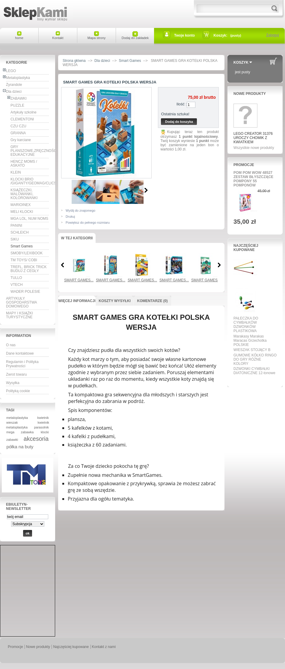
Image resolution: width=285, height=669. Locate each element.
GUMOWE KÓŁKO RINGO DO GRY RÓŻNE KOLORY (255, 359)
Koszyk (240, 62)
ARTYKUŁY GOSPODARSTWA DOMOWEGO (21, 302)
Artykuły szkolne (23, 112)
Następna (219, 265)
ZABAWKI (18, 98)
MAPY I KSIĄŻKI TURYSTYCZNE (19, 315)
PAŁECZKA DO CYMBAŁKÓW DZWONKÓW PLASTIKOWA (245, 324)
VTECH (16, 285)
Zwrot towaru (16, 374)
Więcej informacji (76, 301)
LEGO (11, 71)
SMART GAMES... (79, 280)
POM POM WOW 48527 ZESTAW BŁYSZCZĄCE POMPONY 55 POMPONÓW (253, 179)
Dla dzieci (14, 91)
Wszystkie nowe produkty (253, 148)
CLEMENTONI (22, 119)
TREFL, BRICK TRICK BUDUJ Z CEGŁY (28, 269)
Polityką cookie (18, 391)
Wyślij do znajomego (80, 210)
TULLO (16, 278)
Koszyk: (220, 35)
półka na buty (20, 446)
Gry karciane (20, 140)
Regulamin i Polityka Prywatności (22, 364)
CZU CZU (18, 126)
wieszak (12, 422)
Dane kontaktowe (20, 353)
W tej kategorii (77, 238)
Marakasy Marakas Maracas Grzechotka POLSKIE (250, 340)
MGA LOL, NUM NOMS (29, 218)
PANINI (16, 225)
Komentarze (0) (152, 301)
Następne (146, 190)
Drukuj (70, 216)
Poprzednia (62, 265)
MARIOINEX (20, 205)
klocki (45, 432)
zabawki (12, 439)
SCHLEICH (19, 232)
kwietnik (43, 417)
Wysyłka (12, 383)
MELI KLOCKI (21, 212)
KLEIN (15, 172)
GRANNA (18, 133)
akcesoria (36, 438)
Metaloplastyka (18, 78)
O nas (11, 345)
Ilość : (182, 104)
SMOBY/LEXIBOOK (26, 253)
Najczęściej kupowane (245, 248)
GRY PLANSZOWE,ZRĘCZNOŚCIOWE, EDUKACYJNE (29, 151)
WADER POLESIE (25, 291)
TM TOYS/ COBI (23, 260)
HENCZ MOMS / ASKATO (23, 163)
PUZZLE (17, 105)
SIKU (14, 239)
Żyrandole (14, 85)
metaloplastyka (17, 417)
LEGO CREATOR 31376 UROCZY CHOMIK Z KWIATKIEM (253, 138)
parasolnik (41, 427)
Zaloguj (272, 35)
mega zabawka (20, 432)
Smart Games (21, 246)
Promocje (243, 165)
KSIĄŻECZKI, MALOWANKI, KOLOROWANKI (23, 194)
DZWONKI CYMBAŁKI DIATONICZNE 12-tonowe (254, 371)
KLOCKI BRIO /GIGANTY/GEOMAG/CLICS (29, 181)
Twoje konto (184, 35)
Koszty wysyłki (114, 301)
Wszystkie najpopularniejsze (253, 380)
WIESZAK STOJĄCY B (252, 350)
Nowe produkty (249, 94)
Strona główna (74, 61)
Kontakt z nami (104, 647)
